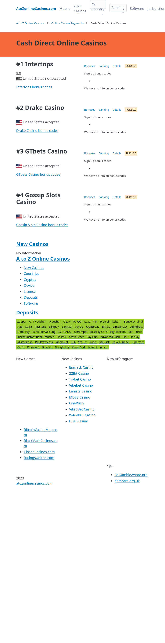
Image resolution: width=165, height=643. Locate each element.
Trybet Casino (80, 379)
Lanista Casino (80, 391)
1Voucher (54, 321)
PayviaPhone (120, 342)
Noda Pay (23, 332)
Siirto (93, 342)
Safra (29, 326)
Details (117, 66)
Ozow (67, 321)
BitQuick (104, 342)
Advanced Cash (110, 337)
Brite (139, 332)
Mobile (64, 8)
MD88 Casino (79, 397)
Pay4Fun (92, 337)
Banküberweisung (44, 332)
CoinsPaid (78, 347)
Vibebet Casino (81, 385)
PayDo (77, 321)
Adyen (104, 347)
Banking (117, 7)
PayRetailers (118, 332)
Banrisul (67, 326)
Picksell (105, 321)
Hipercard (138, 342)
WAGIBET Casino (82, 415)
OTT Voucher (37, 321)
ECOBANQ (65, 332)
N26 (20, 326)
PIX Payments (44, 342)
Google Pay (62, 347)
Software (137, 8)
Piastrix (62, 337)
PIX (73, 342)
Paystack (41, 326)
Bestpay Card (99, 332)
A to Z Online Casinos (43, 258)
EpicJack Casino (81, 367)
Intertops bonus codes (34, 87)
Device (29, 285)
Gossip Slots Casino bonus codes (42, 224)
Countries (31, 273)
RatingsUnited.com (39, 457)
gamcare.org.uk (127, 481)
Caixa (21, 347)
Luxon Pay (91, 321)
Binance (47, 347)
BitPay (106, 326)
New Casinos (32, 243)
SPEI (126, 337)
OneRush (76, 403)
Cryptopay (93, 326)
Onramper (81, 332)
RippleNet (62, 342)
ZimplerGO (120, 326)
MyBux (82, 342)
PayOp (79, 326)
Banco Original (133, 321)
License (30, 291)
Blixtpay (54, 326)
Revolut (93, 347)
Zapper (22, 321)
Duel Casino (78, 421)
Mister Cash (25, 342)
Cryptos (30, 279)
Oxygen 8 (33, 347)
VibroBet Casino (82, 409)
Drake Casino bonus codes (37, 130)
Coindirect (136, 326)
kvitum (117, 321)
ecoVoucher (77, 337)
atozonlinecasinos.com (34, 483)
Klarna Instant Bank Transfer (36, 337)
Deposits (31, 297)
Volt (131, 332)
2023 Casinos (80, 8)
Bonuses (89, 66)
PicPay (135, 337)
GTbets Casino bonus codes (38, 174)
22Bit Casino (79, 373)
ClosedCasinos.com (39, 452)
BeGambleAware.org (131, 474)
